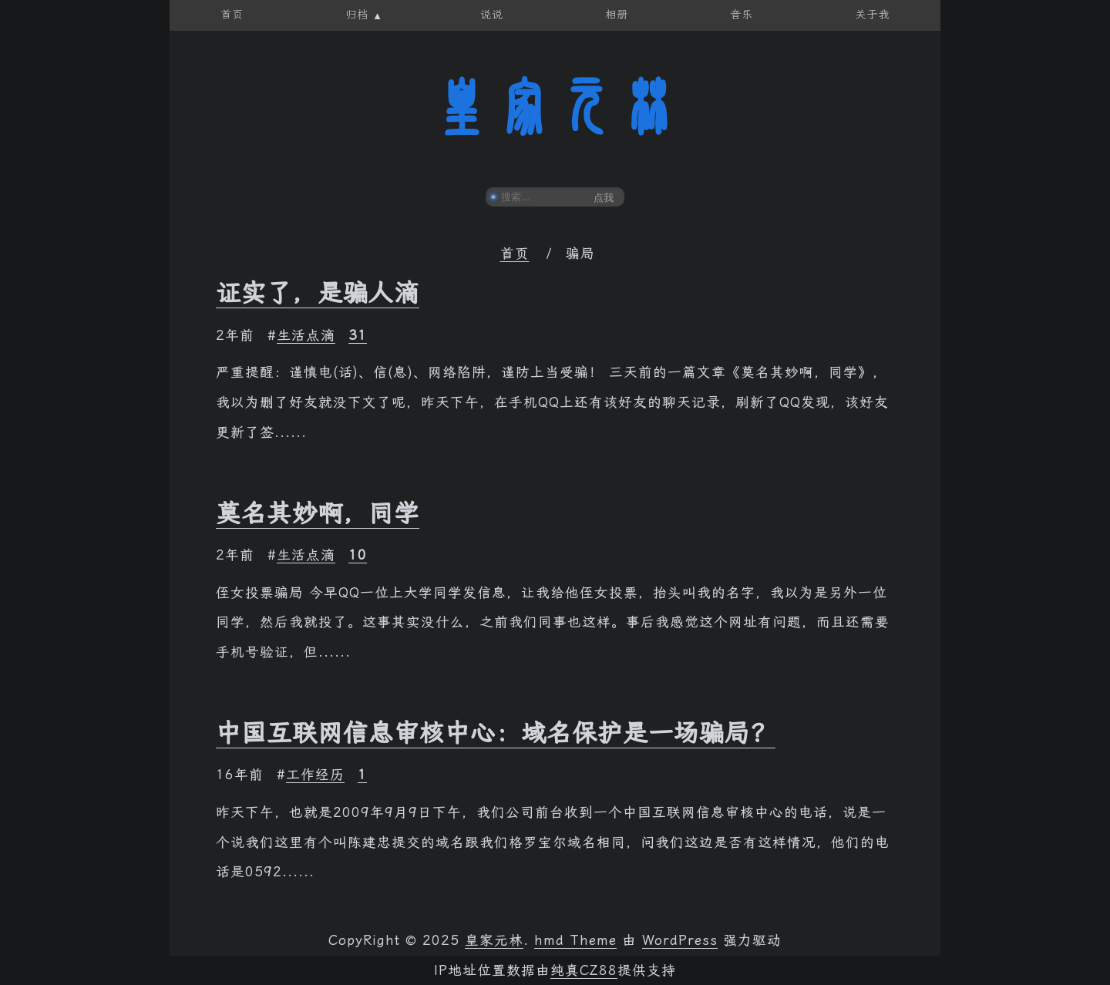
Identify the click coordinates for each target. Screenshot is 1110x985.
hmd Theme (575, 940)
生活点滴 (306, 335)
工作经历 (315, 774)
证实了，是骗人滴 (317, 293)
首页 (515, 253)
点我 (604, 197)
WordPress (680, 940)
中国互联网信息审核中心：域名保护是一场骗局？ (495, 733)
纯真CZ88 (583, 970)
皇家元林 (555, 107)
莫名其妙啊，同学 (317, 513)
